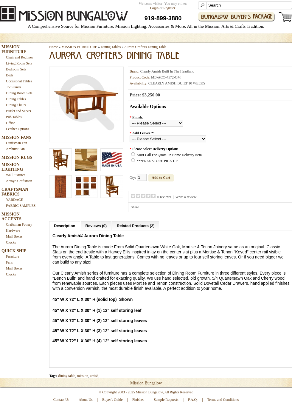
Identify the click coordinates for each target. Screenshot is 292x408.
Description (64, 226)
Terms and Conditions (223, 400)
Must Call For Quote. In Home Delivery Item (169, 155)
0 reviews (164, 197)
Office (10, 123)
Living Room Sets (19, 63)
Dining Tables (16, 99)
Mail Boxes (14, 236)
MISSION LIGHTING (12, 167)
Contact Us (61, 400)
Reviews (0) (96, 226)
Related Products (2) (135, 226)
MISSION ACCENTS (11, 216)
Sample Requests (166, 400)
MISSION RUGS (16, 157)
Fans (9, 262)
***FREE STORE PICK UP (157, 161)
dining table (66, 376)
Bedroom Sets (16, 69)
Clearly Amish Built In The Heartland (167, 71)
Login (154, 8)
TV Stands (13, 87)
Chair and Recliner (19, 57)
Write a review (186, 197)
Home (53, 47)
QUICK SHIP (14, 251)
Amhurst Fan (15, 149)
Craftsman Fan (16, 143)
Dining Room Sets (19, 93)
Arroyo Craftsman (19, 181)
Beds (9, 75)
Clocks (11, 242)
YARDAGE (14, 200)
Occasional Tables (19, 81)
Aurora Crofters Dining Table (145, 47)
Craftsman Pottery (19, 224)
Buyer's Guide (112, 400)
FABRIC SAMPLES (20, 206)
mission (82, 376)
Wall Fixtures (15, 175)
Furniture (12, 256)
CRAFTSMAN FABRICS (14, 191)
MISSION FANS (16, 137)
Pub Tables (14, 117)
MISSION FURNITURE (13, 49)
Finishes (138, 400)
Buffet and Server (18, 111)
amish (94, 376)
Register (169, 8)
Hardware (13, 230)
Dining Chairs (16, 105)
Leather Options (17, 129)
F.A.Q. (193, 400)
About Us (85, 400)
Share (135, 207)
